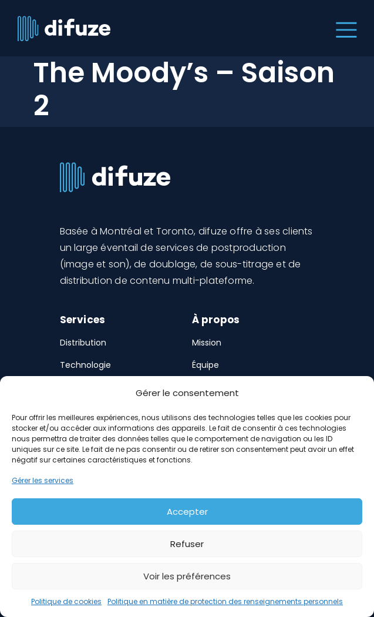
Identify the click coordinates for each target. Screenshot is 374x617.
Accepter (187, 511)
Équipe (205, 365)
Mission (206, 342)
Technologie (85, 365)
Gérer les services (42, 480)
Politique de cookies (66, 601)
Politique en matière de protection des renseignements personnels (225, 601)
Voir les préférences (187, 576)
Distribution (83, 342)
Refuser (187, 544)
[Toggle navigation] (344, 28)
